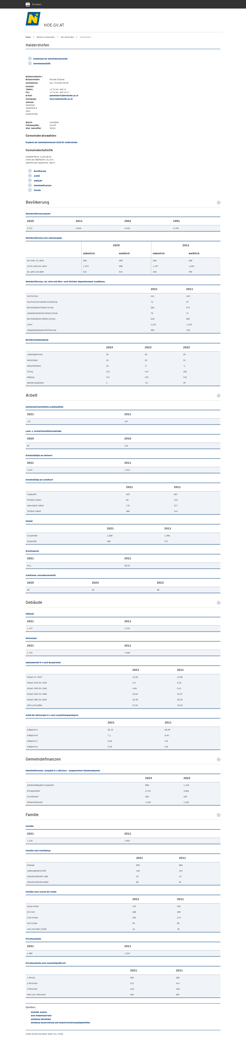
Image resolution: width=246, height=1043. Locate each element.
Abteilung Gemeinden (41, 1019)
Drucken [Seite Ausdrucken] (33, 4)
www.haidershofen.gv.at (61, 99)
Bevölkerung (37, 171)
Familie (34, 190)
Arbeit (34, 176)
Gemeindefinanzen (39, 185)
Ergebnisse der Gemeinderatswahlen (48, 58)
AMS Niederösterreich (41, 1015)
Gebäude (35, 180)
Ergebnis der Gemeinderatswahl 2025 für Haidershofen (51, 142)
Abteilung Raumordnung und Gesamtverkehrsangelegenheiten (60, 1022)
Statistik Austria (39, 1012)
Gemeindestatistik (39, 63)
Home (28, 37)
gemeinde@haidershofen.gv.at (64, 95)
